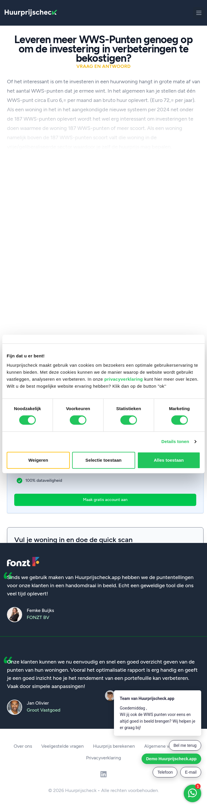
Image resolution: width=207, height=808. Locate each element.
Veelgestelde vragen (62, 746)
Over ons (23, 746)
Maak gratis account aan (105, 499)
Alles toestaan (169, 460)
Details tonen (175, 441)
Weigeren (38, 460)
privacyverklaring (123, 379)
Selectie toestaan (103, 460)
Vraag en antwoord (103, 66)
